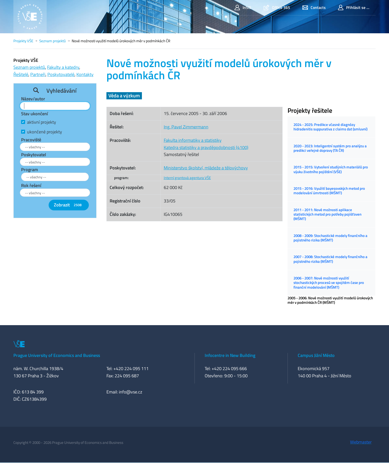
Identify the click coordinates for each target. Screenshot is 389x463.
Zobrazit (69, 204)
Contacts (314, 7)
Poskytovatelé (60, 74)
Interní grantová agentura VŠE (187, 178)
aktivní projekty (41, 122)
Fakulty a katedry (63, 67)
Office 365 (277, 7)
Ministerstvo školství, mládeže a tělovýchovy (206, 167)
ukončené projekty (44, 131)
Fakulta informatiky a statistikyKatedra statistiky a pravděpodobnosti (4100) (206, 144)
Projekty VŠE (23, 41)
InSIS (242, 7)
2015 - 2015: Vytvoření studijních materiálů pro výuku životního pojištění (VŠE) (330, 169)
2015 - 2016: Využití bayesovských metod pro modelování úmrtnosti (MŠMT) (329, 191)
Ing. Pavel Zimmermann (186, 126)
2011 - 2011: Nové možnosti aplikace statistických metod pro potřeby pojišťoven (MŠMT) (327, 214)
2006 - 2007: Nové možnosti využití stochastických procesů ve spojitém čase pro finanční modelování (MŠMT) (328, 282)
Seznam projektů (52, 41)
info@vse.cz (130, 391)
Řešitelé (20, 74)
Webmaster (361, 442)
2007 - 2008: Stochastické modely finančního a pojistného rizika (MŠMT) (330, 259)
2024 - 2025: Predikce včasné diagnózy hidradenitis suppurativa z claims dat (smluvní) (330, 127)
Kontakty (85, 74)
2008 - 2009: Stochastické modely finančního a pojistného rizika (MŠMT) (330, 238)
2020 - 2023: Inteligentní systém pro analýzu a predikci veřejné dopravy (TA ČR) (330, 148)
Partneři (37, 74)
